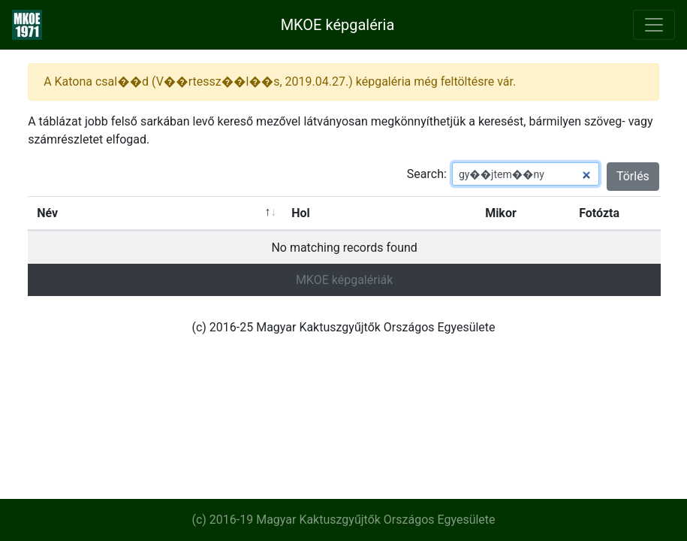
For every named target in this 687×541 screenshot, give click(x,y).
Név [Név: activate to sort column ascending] (47, 213)
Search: (503, 174)
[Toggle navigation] (654, 25)
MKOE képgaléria (338, 25)
